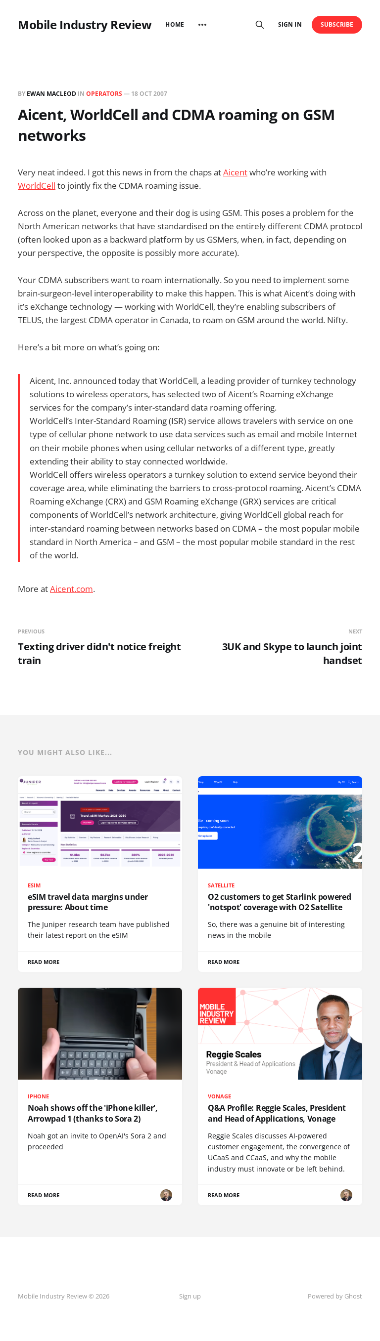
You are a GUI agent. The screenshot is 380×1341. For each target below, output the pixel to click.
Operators (104, 93)
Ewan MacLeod (51, 93)
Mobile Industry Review (84, 25)
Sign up (190, 1296)
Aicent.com (71, 588)
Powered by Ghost (335, 1296)
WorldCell (36, 185)
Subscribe (337, 24)
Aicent (235, 172)
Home (174, 24)
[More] (202, 24)
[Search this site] (259, 24)
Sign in (289, 24)
